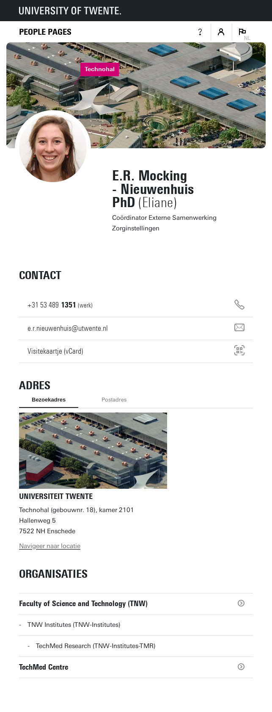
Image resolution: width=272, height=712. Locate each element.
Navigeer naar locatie (49, 546)
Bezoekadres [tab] (49, 399)
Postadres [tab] (114, 399)
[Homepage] (45, 32)
